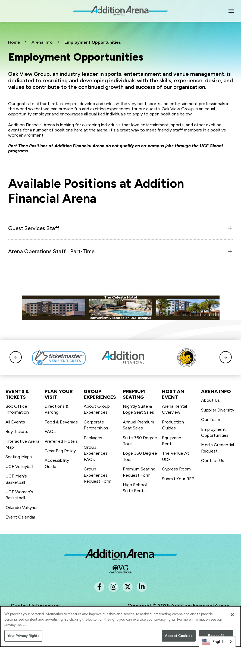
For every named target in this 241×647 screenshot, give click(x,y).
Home (14, 42)
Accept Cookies (178, 637)
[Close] (232, 617)
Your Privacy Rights (23, 637)
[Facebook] (99, 587)
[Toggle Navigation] (231, 10)
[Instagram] (113, 587)
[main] (120, 148)
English (213, 642)
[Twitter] (128, 587)
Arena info (42, 42)
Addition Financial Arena (121, 554)
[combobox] (217, 641)
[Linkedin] (142, 587)
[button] (16, 357)
